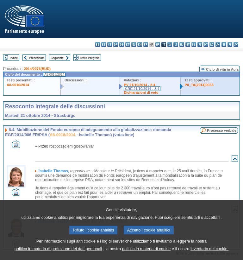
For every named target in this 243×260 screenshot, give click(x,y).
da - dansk (115, 44)
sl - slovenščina (223, 44)
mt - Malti (187, 44)
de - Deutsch (121, 44)
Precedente (37, 58)
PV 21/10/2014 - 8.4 (139, 85)
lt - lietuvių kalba (175, 44)
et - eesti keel (127, 44)
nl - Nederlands (193, 44)
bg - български (97, 44)
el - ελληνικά (133, 44)
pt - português (205, 44)
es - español (103, 44)
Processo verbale (221, 130)
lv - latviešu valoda (169, 44)
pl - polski (199, 44)
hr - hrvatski (157, 44)
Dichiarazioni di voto (141, 92)
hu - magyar (181, 44)
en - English (139, 44)
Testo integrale (89, 58)
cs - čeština (109, 44)
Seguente (57, 58)
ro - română (211, 44)
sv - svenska (236, 44)
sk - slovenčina (217, 44)
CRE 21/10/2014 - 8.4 (142, 89)
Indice (14, 58)
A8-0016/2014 (18, 85)
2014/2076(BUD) (37, 69)
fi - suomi (229, 44)
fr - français (145, 44)
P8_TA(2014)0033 (198, 85)
